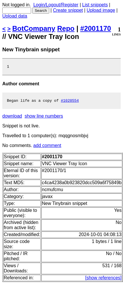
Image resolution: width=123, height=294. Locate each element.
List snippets (95, 4)
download (12, 117)
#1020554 (70, 102)
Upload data (14, 16)
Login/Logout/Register (56, 4)
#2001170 (95, 28)
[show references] (103, 279)
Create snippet (68, 10)
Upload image (101, 10)
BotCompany (33, 28)
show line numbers (43, 117)
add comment (47, 147)
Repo (66, 28)
